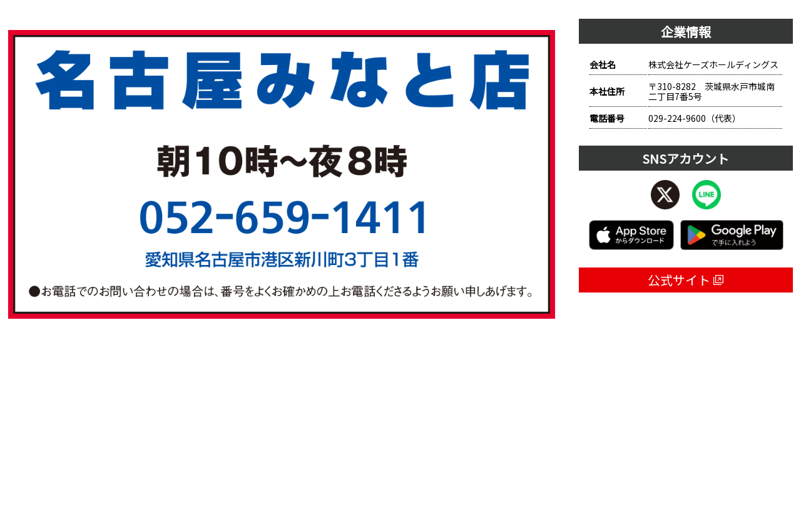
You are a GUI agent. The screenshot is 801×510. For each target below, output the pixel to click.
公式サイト (685, 280)
